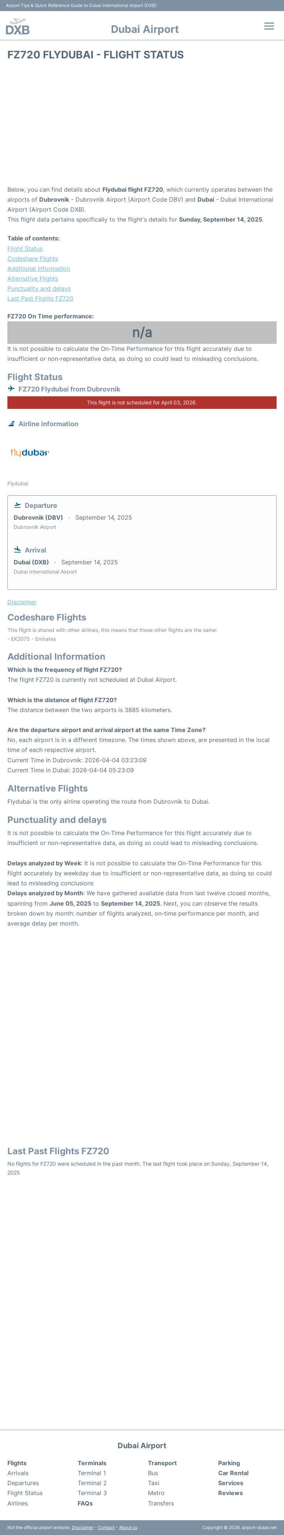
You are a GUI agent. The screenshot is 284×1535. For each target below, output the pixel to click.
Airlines (17, 1503)
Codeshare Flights (32, 258)
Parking (229, 1463)
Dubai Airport (145, 29)
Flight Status (25, 248)
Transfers (161, 1503)
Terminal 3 (92, 1493)
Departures (23, 1483)
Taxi (153, 1483)
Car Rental (233, 1473)
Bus (153, 1473)
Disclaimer (83, 1527)
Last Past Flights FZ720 (40, 298)
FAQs (85, 1503)
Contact (106, 1527)
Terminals (92, 1463)
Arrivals (17, 1473)
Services (230, 1483)
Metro (156, 1493)
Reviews (230, 1493)
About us (128, 1527)
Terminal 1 (92, 1473)
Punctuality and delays (39, 288)
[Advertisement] (142, 125)
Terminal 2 (92, 1483)
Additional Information (38, 268)
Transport (162, 1463)
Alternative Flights (32, 278)
